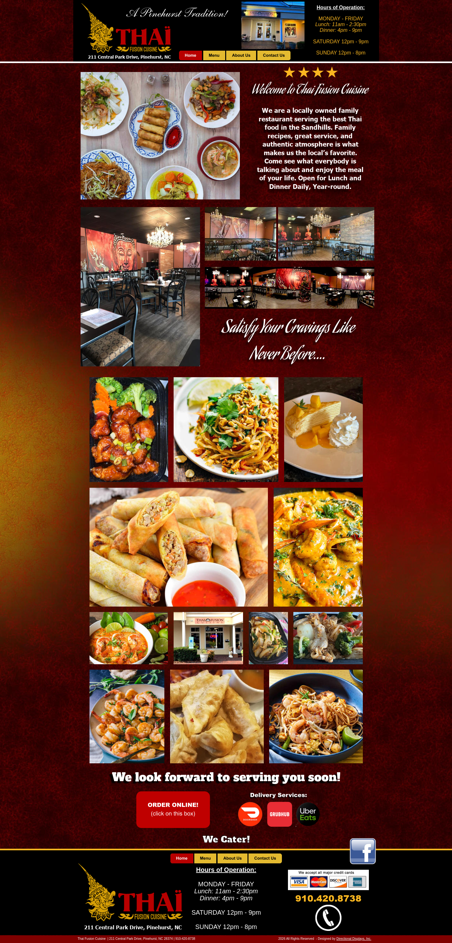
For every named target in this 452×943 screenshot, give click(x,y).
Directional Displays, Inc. (353, 938)
